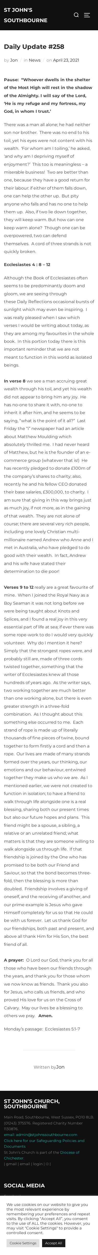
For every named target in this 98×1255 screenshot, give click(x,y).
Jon (14, 60)
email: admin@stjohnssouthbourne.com (40, 1134)
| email (24, 1164)
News (35, 60)
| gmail (11, 1164)
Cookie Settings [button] (23, 1243)
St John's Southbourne (25, 15)
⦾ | (48, 1164)
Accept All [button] (53, 1243)
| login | (38, 1164)
